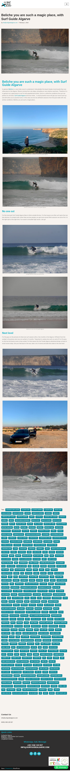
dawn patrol (37, 552)
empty (44, 559)
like (9, 598)
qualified (14, 630)
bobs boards (16, 531)
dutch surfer (6, 559)
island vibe (56, 587)
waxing (52, 694)
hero (11, 584)
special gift (42, 651)
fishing (29, 570)
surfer (45, 672)
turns (50, 690)
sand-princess (46, 637)
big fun (17, 527)
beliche (12, 524)
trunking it (43, 690)
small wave (56, 644)
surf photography (31, 669)
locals (33, 598)
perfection (5, 623)
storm (29, 655)
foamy (35, 570)
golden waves (44, 577)
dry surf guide (38, 556)
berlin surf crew (50, 524)
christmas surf (27, 545)
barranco (63, 517)
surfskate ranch (7, 686)
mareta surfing (59, 602)
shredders (13, 644)
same (17, 637)
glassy (51, 573)
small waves (5, 648)
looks (4, 602)
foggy (42, 570)
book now (26, 531)
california (46, 534)
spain (16, 651)
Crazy (47, 549)
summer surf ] (16, 658)
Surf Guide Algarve (20, 95)
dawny (45, 552)
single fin (31, 644)
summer (36, 655)
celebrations (38, 542)
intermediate (15, 587)
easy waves (37, 559)
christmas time (52, 545)
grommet (16, 580)
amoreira (48, 513)
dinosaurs (60, 552)
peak (44, 619)
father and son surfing (47, 563)
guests (53, 580)
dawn (29, 552)
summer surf (6, 658)
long (39, 598)
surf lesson (27, 665)
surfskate (26, 683)
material (16, 605)
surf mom (57, 665)
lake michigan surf (59, 595)
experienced (23, 563)
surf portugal (55, 669)
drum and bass (27, 556)
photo (13, 623)
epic (16, 563)
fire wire (36, 566)
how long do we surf (32, 584)
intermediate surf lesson (28, 587)
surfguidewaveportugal (9, 679)
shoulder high (57, 641)
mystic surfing (19, 612)
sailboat (4, 637)
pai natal (13, 619)
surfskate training (33, 686)
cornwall (40, 549)
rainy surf (44, 630)
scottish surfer (14, 641)
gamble (36, 573)
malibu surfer (41, 602)
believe (30, 524)
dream (11, 556)
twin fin (57, 690)
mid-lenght (21, 609)
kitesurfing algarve (25, 595)
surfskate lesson (53, 683)
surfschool (17, 683)
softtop (34, 648)
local (27, 598)
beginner (4, 524)
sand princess (35, 637)
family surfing (34, 563)
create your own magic (59, 549)
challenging (48, 542)
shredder (5, 644)
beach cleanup (46, 520)
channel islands (7, 545)
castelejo (5, 542)
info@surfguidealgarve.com (10, 22)
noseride (45, 612)
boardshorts (6, 531)
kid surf (52, 591)
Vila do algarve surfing (20, 694)
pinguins (19, 623)
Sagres (18, 633)
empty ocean (52, 559)
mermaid (58, 605)
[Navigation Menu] (67, 4)
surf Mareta (48, 665)
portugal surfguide (61, 623)
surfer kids (53, 672)
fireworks (52, 566)
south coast (53, 648)
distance (4, 556)
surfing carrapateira (32, 679)
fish (12, 570)
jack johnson (18, 591)
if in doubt (44, 584)
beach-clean (57, 520)
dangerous (22, 552)
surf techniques (28, 672)
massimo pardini (6, 605)
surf (62, 658)
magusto (18, 602)
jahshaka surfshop (30, 591)
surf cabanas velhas (8, 662)
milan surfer (48, 609)
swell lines (63, 686)
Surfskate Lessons (6, 738)
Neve (2, 769)
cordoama (32, 549)
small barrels (46, 644)
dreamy (18, 556)
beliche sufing (21, 524)
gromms (32, 580)
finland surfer (21, 566)
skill (37, 644)
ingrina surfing (60, 584)
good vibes (59, 577)
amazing (27, 513)
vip (40, 694)
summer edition (59, 655)
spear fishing (24, 651)
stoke (16, 655)
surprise (54, 686)
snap (13, 648)
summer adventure (46, 655)
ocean (61, 612)
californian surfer (57, 534)
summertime (37, 658)
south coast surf (7, 651)
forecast (54, 570)
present (27, 626)
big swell (24, 527)
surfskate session (20, 686)
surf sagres (5, 672)
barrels (4, 520)
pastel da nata (36, 619)
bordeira (34, 531)
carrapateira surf (45, 538)
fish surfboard (20, 570)
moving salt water (7, 612)
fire (30, 566)
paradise (20, 619)
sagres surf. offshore (30, 633)
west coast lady (62, 694)
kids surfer (5, 595)
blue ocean (59, 527)
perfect (50, 619)
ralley (51, 630)
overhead (5, 619)
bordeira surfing (44, 531)
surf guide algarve (8, 665)
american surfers (38, 513)
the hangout (11, 690)
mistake (56, 609)
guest (46, 580)
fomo (47, 570)
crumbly (13, 552)
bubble (54, 531)
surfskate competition (38, 683)
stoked (23, 655)
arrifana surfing (23, 517)
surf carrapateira (22, 662)
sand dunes (25, 637)
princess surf (36, 626)
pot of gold (18, 626)
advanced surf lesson (12, 510)
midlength (39, 609)
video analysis (6, 694)
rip (13, 633)
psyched (62, 626)
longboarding (57, 598)
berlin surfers (61, 524)
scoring (4, 641)
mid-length (30, 609)
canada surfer (22, 538)
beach (11, 520)
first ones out (61, 566)
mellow (40, 605)
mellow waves (49, 605)
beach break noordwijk (23, 520)
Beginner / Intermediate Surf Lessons (12, 737)
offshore (5, 616)
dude (46, 556)
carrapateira (33, 538)
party (27, 619)
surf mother (6, 669)
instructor (5, 587)
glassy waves (59, 573)
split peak (64, 651)
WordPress (16, 769)
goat (10, 577)
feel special (11, 566)
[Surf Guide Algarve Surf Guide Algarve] (6, 4)
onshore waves (56, 616)
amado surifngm (18, 513)
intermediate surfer (45, 587)
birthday (40, 527)
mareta (50, 602)
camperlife (12, 538)
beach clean (36, 520)
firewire (43, 566)
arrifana (56, 513)
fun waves (29, 573)
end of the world (7, 563)
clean (15, 549)
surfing (21, 679)
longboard (47, 598)
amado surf (58, 510)
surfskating (45, 686)
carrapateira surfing (60, 538)
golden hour (23, 577)
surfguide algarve (43, 676)
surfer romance (7, 676)
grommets (24, 580)
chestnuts (17, 545)
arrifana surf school (8, 517)
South (45, 648)
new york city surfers (33, 612)
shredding (22, 644)
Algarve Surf (26, 510)
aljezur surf (48, 510)
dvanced (15, 559)
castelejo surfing (16, 542)
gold (15, 577)
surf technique (16, 672)
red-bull (58, 630)
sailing (12, 637)
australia (39, 517)
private (45, 626)
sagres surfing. (55, 633)
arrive (32, 517)
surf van (38, 672)
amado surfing (6, 513)
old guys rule (14, 616)
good (52, 577)
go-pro (4, 577)
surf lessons (38, 665)
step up (10, 655)
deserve (52, 552)
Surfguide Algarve (6, 736)
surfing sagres (6, 683)
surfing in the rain (47, 679)
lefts (3, 598)
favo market (60, 563)
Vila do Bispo (33, 694)
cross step (5, 552)
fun (22, 573)
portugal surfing (7, 626)
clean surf (23, 549)
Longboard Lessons (7, 740)
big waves (32, 527)
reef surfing (6, 633)
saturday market (58, 637)
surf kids (19, 665)
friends (16, 573)
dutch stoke (59, 556)
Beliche (11, 89)
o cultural (53, 612)
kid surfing (60, 591)
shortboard (47, 641)
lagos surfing (47, 595)
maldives (25, 602)
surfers (16, 676)
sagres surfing (43, 633)
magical (10, 602)
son (40, 648)
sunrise (56, 658)
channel (56, 542)
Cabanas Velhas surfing (33, 534)
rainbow (21, 630)
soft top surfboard (23, 648)
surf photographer (18, 669)
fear (3, 566)
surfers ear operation (28, 676)
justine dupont (42, 591)
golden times (33, 577)
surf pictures (44, 669)
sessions (38, 641)
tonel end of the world (30, 690)
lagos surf (37, 595)
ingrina (51, 584)
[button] (61, 767)
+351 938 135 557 (35, 746)
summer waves (27, 658)
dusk (52, 556)
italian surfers (6, 591)
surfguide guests (56, 676)
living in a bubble (18, 598)
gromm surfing (6, 580)
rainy (36, 630)
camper (4, 538)
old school (24, 616)
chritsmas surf (6, 549)
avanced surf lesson (51, 517)
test (3, 690)
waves (46, 694)
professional (54, 626)
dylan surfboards (25, 559)
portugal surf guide (46, 623)
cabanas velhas (18, 534)
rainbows (30, 630)
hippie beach (19, 584)
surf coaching (35, 662)
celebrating (27, 542)
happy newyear (62, 580)
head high (5, 584)
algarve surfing (37, 510)
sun (44, 658)
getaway (43, 573)
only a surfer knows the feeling (40, 616)
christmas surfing (40, 545)
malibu (33, 602)
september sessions (27, 641)
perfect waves (59, 619)
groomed (39, 580)
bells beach (38, 524)
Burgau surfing (6, 534)
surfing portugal (60, 679)
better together (7, 527)
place (26, 623)
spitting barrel (53, 651)
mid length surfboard (8, 609)
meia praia (33, 605)
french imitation (7, 573)
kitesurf (14, 595)
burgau (61, 531)
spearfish (34, 651)
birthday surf (49, 527)
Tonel (19, 690)
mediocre (24, 605)
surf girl (52, 662)
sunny (49, 658)
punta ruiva (5, 630)
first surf (5, 570)
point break (34, 623)
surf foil (44, 662)
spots (4, 655)
